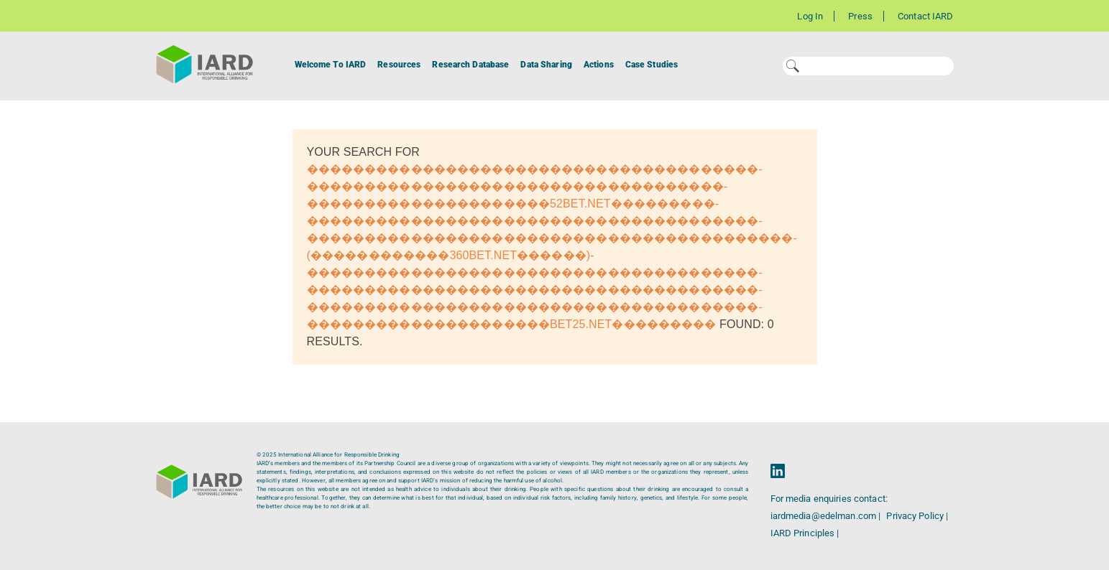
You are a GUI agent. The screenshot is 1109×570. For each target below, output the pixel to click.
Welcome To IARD (331, 65)
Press (860, 16)
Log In (810, 16)
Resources (398, 65)
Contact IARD (925, 16)
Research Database (470, 65)
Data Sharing (545, 65)
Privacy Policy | (917, 515)
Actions (599, 65)
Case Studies (651, 65)
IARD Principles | (804, 533)
